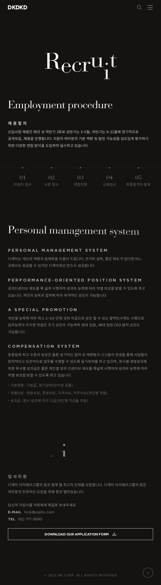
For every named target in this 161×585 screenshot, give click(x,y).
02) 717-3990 (30, 520)
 (23, 7)
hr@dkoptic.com (39, 513)
